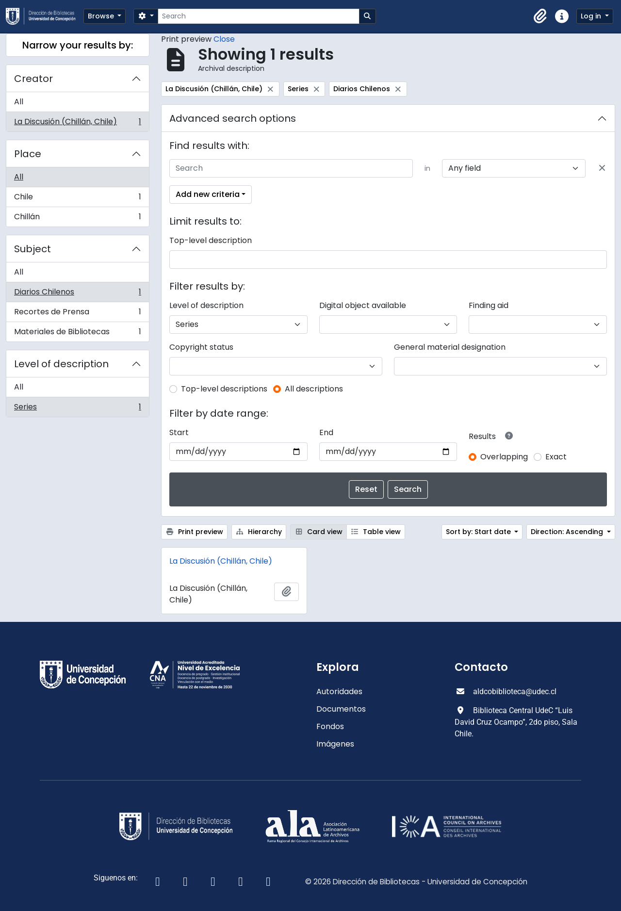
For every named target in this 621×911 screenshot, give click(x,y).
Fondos (330, 726)
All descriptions (314, 388)
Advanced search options (232, 118)
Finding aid (488, 305)
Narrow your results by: (77, 45)
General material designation (450, 347)
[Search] (258, 16)
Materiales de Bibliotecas (77, 334)
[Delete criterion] (602, 168)
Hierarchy (259, 532)
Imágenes (335, 743)
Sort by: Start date (479, 532)
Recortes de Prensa (77, 314)
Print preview (194, 532)
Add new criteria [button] (208, 194)
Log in (592, 16)
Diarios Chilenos (77, 294)
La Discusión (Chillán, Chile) (77, 123)
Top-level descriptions (224, 388)
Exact (556, 456)
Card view (318, 532)
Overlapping (504, 456)
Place (27, 154)
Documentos (341, 709)
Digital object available (362, 305)
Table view (376, 532)
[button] (540, 16)
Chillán (77, 219)
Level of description (61, 364)
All (18, 101)
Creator (33, 78)
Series (77, 409)
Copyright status (201, 347)
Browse (102, 16)
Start (179, 432)
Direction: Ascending (568, 532)
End (326, 432)
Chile (77, 199)
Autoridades (339, 691)
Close (224, 39)
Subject (32, 249)
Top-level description (210, 240)
